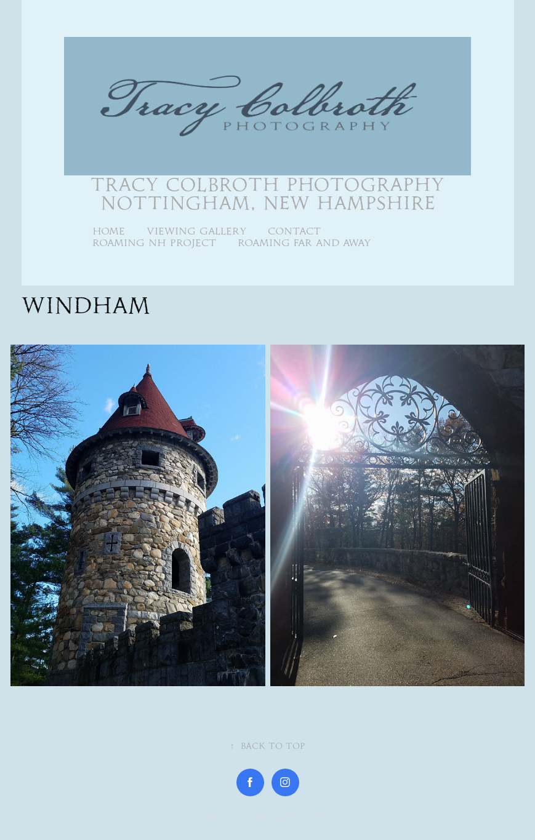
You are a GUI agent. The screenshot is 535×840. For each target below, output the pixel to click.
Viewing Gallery (197, 231)
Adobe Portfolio (297, 817)
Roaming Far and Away (304, 243)
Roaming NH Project (154, 243)
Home (108, 231)
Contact (294, 231)
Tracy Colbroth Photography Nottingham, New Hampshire (271, 194)
